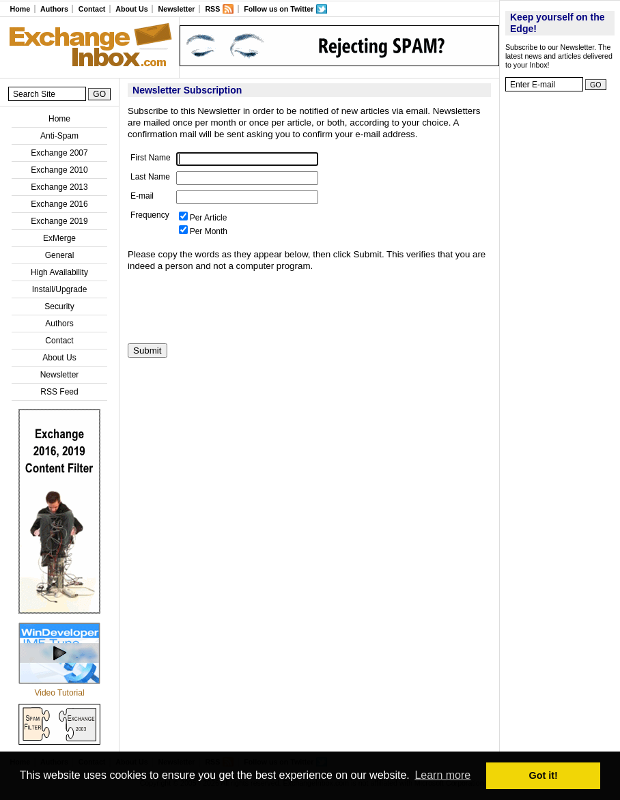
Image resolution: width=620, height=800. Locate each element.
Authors (54, 9)
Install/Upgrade (59, 289)
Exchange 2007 (59, 153)
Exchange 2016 (59, 204)
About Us (131, 9)
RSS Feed (59, 392)
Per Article (208, 218)
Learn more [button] (442, 775)
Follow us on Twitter (278, 9)
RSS (212, 9)
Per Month (208, 231)
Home (20, 9)
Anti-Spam (59, 136)
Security (59, 306)
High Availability (59, 272)
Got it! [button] (543, 775)
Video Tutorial (59, 693)
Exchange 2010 (59, 170)
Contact (92, 9)
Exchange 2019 (59, 221)
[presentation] (231, 307)
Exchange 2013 (59, 187)
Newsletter (176, 9)
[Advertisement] (560, 304)
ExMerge (59, 238)
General (59, 255)
